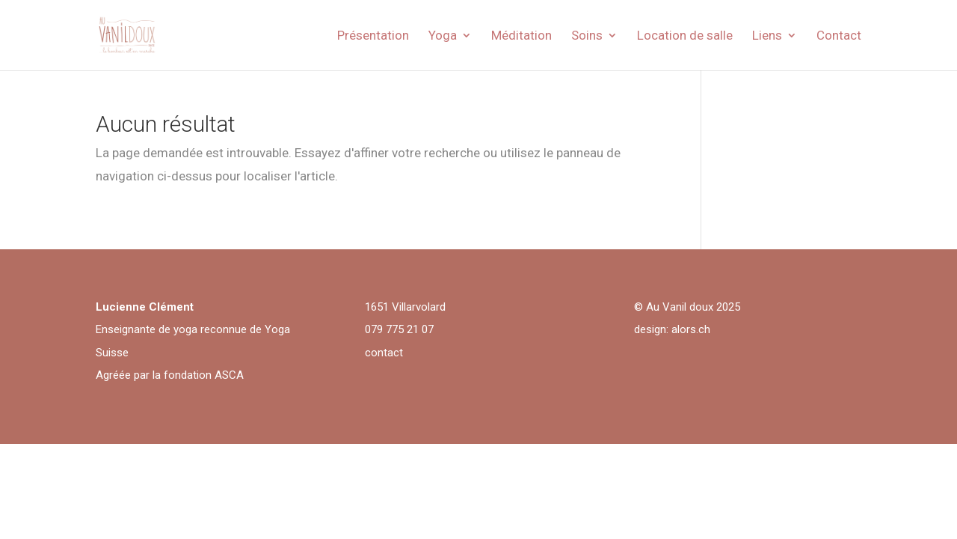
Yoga (442, 36)
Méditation (521, 36)
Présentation (373, 36)
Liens (767, 36)
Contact (838, 36)
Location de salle (685, 36)
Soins (587, 36)
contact (384, 352)
